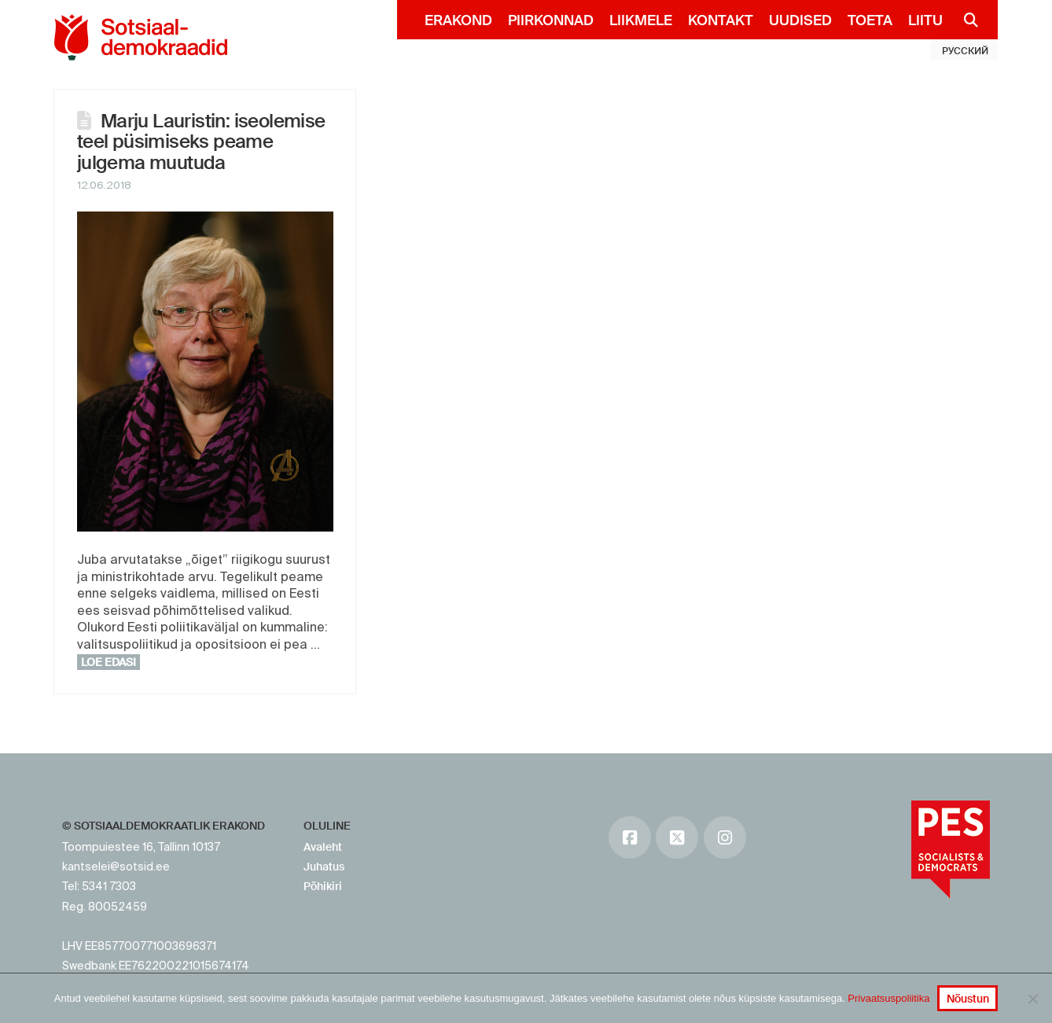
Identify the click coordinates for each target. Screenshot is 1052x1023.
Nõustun (968, 999)
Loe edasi (108, 662)
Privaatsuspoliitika (888, 998)
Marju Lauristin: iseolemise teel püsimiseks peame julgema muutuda (201, 142)
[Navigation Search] (964, 19)
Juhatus (323, 866)
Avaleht (322, 847)
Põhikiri (322, 886)
